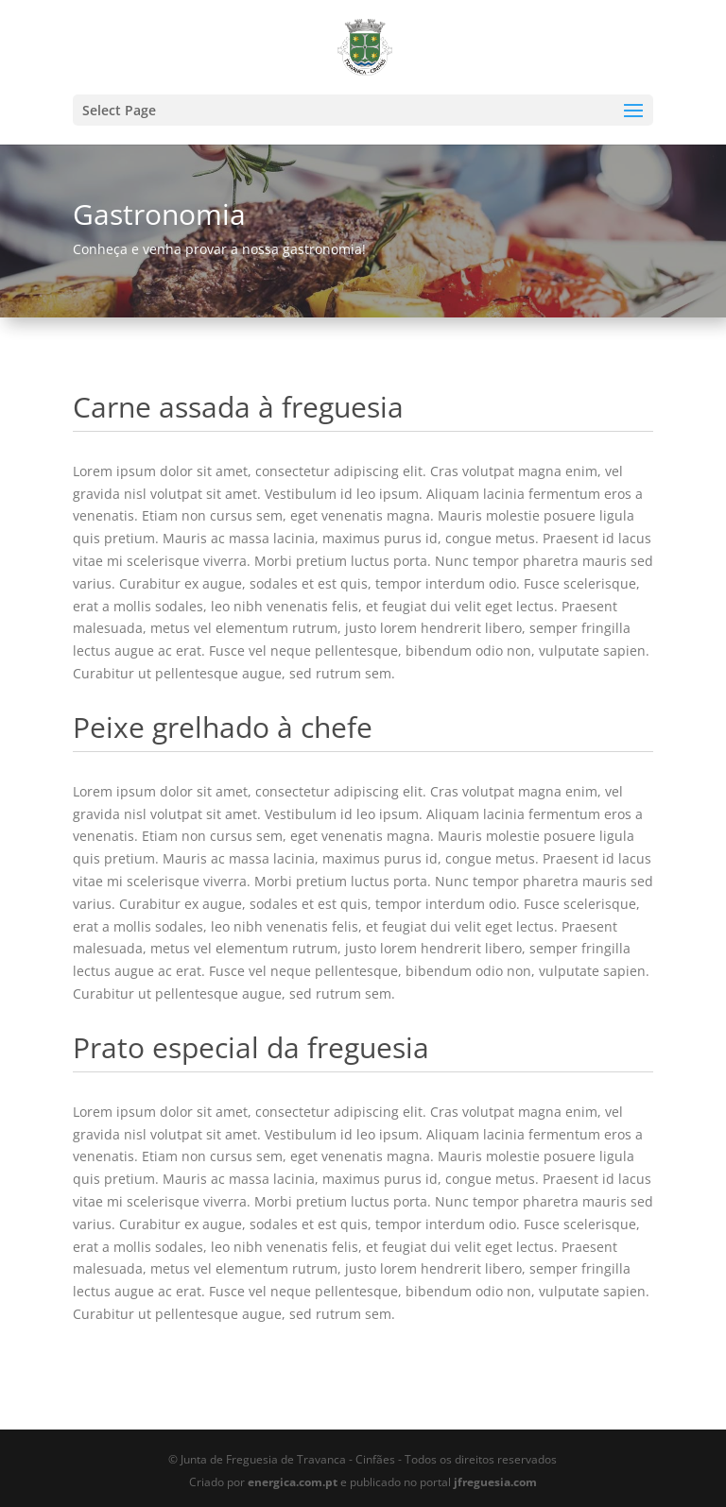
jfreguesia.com (495, 1482)
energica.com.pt (292, 1482)
